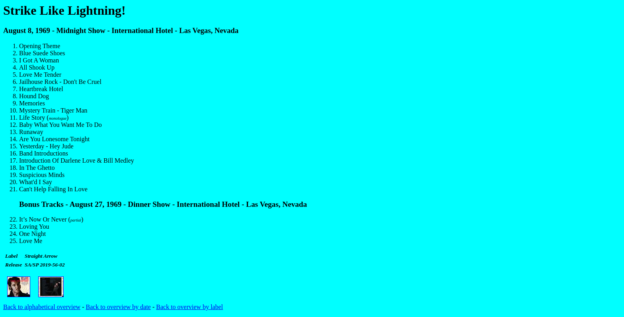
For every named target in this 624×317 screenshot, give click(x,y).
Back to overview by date (118, 306)
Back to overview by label (189, 306)
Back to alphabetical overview (41, 306)
